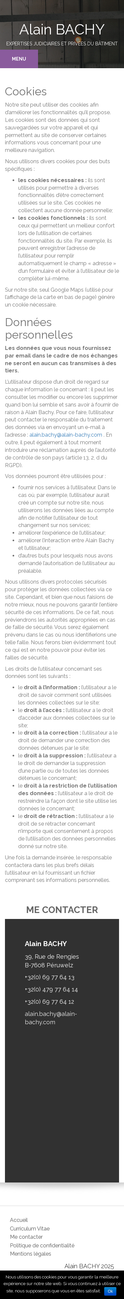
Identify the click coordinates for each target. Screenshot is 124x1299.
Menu (19, 59)
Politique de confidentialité (42, 1245)
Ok (110, 1291)
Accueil (19, 1220)
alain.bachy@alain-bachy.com (65, 435)
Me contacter (26, 1237)
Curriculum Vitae (30, 1229)
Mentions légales (30, 1254)
